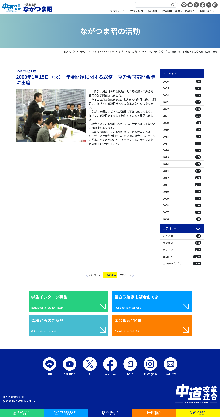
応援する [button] (190, 11)
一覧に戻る (110, 275)
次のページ (125, 275)
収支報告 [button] (167, 11)
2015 (182, 157)
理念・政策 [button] (136, 11)
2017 (182, 143)
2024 (182, 95)
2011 (182, 185)
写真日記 (182, 257)
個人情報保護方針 (13, 397)
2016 (182, 150)
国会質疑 (182, 243)
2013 (182, 171)
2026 (182, 81)
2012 (182, 178)
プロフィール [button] (118, 11)
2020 (182, 123)
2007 (182, 212)
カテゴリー (169, 228)
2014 (182, 164)
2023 (182, 102)
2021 (182, 116)
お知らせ (182, 236)
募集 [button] (177, 11)
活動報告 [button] (153, 11)
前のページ (95, 275)
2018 (182, 136)
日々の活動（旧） (182, 264)
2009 (182, 198)
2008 (182, 205)
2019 (182, 130)
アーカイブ (169, 74)
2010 (182, 192)
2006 (182, 219)
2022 (182, 109)
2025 (182, 88)
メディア (182, 250)
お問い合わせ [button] (207, 11)
